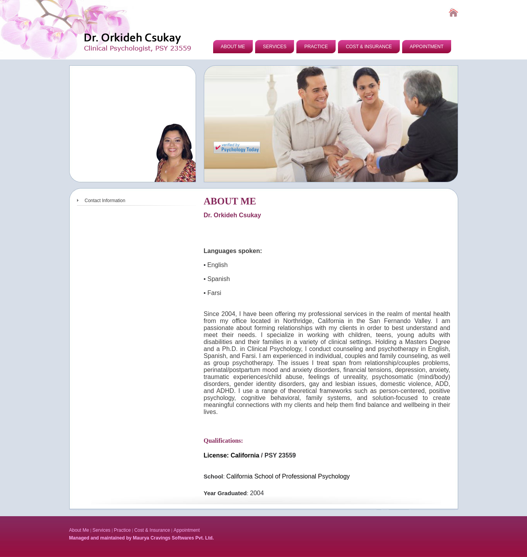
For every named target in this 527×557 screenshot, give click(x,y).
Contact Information (105, 200)
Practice (122, 530)
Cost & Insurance (152, 530)
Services (101, 530)
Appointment (186, 530)
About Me (79, 530)
